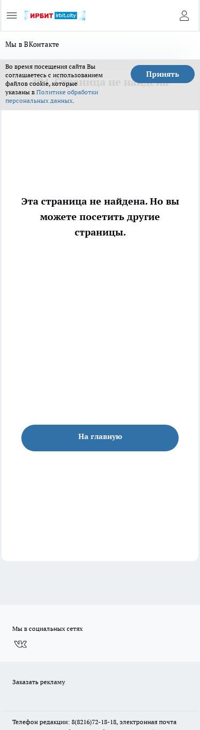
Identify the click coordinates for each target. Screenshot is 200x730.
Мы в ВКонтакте (32, 44)
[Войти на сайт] (184, 15)
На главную (100, 436)
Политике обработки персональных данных (51, 96)
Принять (162, 74)
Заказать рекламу (38, 682)
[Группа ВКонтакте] (20, 644)
